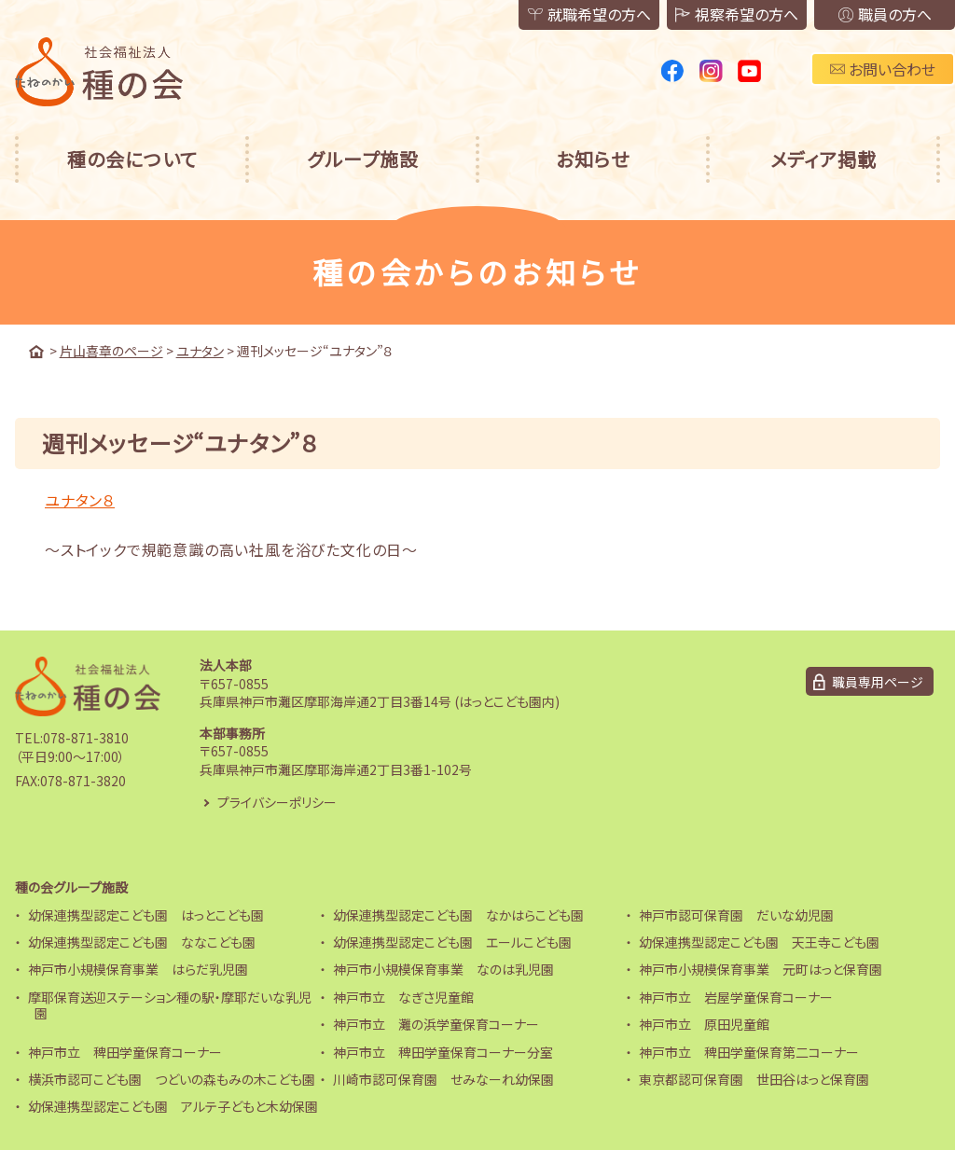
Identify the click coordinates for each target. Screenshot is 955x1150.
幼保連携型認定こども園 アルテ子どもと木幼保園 (173, 1106)
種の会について (132, 159)
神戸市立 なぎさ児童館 (403, 997)
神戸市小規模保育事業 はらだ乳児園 (138, 969)
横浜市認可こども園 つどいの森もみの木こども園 (171, 1079)
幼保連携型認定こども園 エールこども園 (452, 942)
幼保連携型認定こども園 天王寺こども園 (759, 942)
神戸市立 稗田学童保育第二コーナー (749, 1052)
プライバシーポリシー (277, 802)
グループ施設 (363, 159)
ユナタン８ (80, 500)
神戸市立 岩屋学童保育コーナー (736, 997)
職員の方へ (884, 15)
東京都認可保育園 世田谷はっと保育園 (754, 1079)
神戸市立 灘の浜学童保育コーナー (436, 1024)
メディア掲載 (823, 159)
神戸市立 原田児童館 (704, 1024)
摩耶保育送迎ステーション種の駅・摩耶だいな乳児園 (169, 1005)
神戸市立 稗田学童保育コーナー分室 (443, 1052)
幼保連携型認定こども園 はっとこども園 (146, 915)
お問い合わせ (882, 69)
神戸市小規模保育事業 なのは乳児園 (443, 969)
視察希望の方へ (734, 15)
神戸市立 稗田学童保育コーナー (125, 1052)
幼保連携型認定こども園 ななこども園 (142, 942)
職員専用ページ (877, 681)
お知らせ (593, 159)
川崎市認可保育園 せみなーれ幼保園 (443, 1079)
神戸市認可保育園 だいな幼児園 (736, 915)
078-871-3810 (86, 737)
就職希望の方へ (585, 15)
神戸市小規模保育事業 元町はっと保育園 (760, 969)
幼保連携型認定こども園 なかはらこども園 (458, 915)
